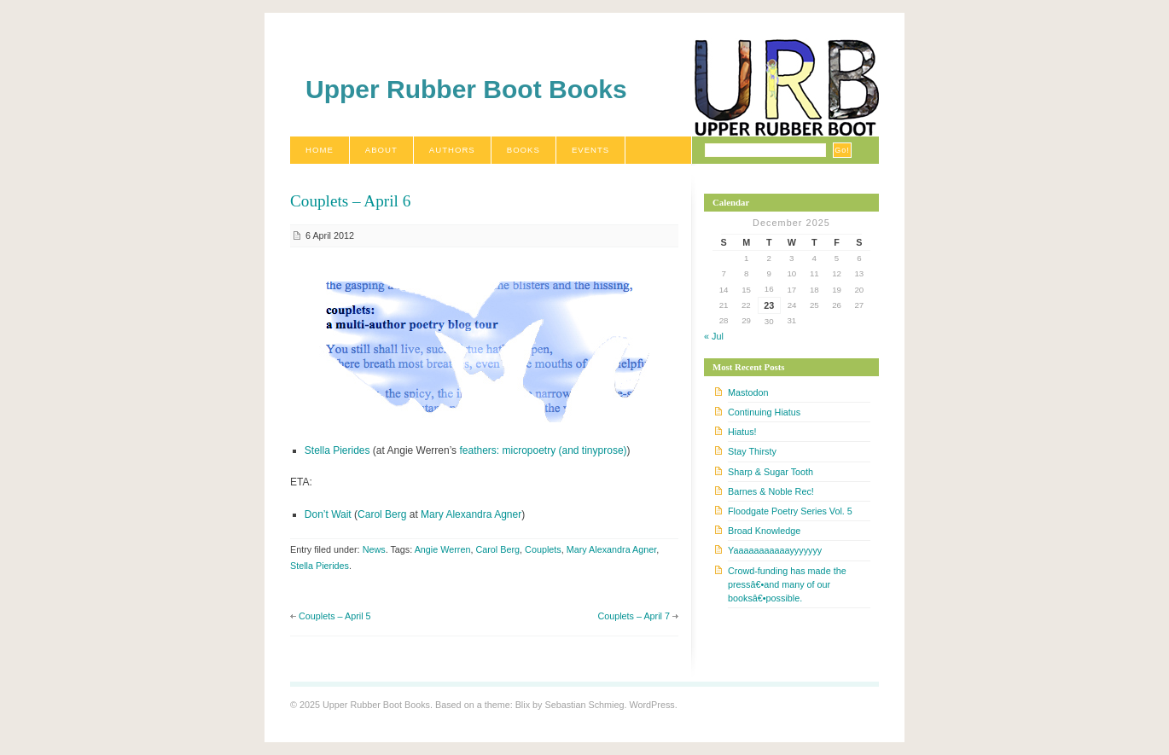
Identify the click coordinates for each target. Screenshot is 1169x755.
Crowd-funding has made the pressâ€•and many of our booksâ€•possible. (787, 584)
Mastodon (748, 392)
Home (319, 149)
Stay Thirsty (752, 451)
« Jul (714, 336)
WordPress (651, 705)
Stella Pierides (337, 450)
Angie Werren (443, 549)
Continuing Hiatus (764, 412)
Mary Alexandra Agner (471, 514)
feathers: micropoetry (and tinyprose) (542, 450)
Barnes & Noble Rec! (771, 491)
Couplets (543, 549)
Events (590, 149)
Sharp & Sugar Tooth (770, 472)
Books (523, 149)
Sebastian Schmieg (584, 705)
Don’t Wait (328, 514)
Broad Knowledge (764, 531)
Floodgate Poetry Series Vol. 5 (790, 511)
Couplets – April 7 (633, 616)
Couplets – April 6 (350, 201)
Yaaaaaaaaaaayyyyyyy (775, 550)
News (374, 549)
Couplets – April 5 (335, 616)
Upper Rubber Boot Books (466, 89)
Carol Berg (382, 514)
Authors (452, 149)
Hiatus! (742, 432)
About (381, 149)
